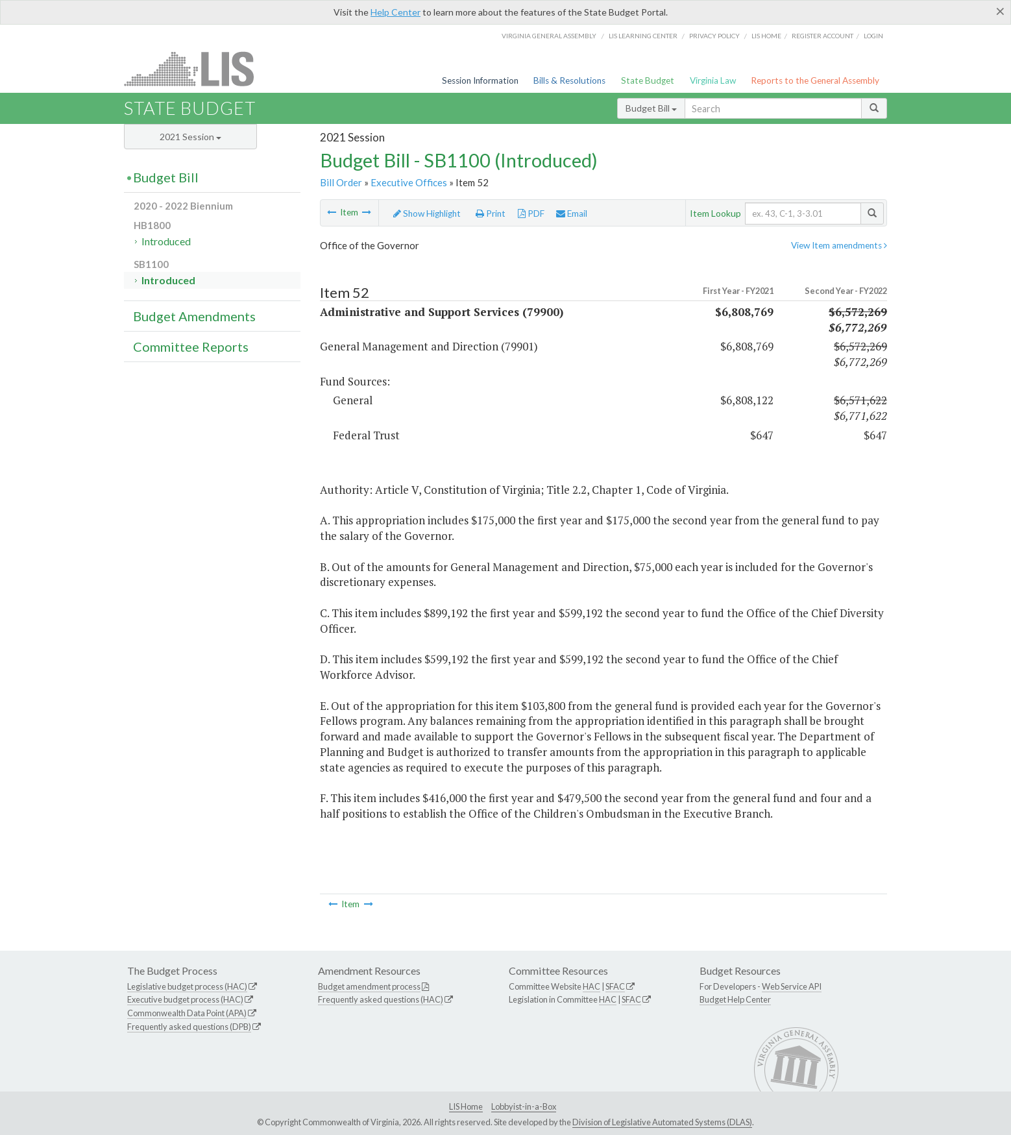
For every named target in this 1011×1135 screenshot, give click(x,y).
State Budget (647, 80)
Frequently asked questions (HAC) (380, 999)
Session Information (480, 80)
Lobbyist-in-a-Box (523, 1106)
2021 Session (190, 136)
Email (571, 213)
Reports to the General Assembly (815, 80)
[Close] (1000, 11)
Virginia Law (713, 80)
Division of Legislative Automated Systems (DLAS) (662, 1122)
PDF (531, 213)
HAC (591, 986)
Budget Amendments (194, 316)
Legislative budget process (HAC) (187, 986)
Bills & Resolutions (569, 80)
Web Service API (792, 986)
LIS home (766, 36)
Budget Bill (651, 108)
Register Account (822, 36)
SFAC (615, 986)
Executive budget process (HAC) (185, 999)
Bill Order (341, 182)
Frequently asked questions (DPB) (189, 1026)
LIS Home (466, 1106)
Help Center (395, 12)
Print (490, 213)
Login (873, 36)
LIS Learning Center (643, 36)
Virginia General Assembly (549, 36)
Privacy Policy (714, 36)
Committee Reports (191, 346)
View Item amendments (839, 245)
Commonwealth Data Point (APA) (187, 1013)
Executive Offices (409, 182)
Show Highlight (427, 213)
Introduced (166, 241)
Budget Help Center (735, 999)
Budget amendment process (369, 986)
